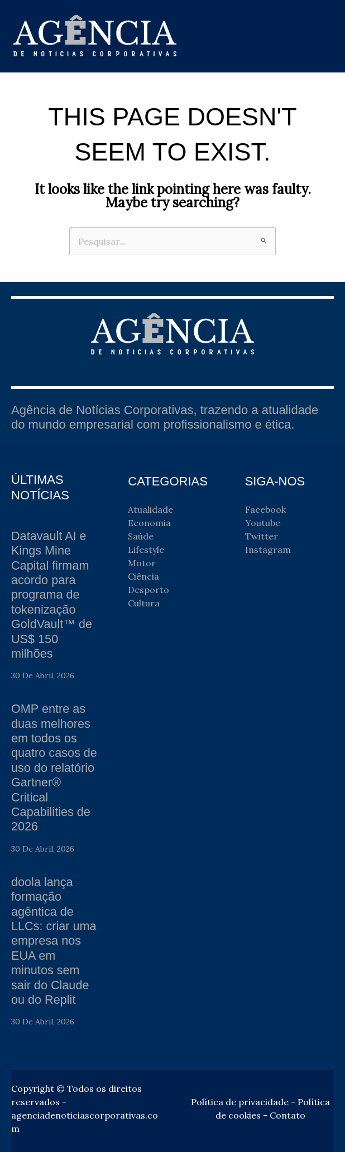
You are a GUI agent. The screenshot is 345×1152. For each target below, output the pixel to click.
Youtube (262, 522)
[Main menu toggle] (321, 36)
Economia (149, 522)
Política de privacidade (240, 1101)
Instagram (268, 549)
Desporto (148, 589)
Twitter (261, 536)
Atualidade (150, 509)
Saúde (141, 536)
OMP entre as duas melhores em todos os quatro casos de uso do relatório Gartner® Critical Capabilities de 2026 (55, 767)
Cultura (144, 603)
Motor (142, 562)
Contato (287, 1115)
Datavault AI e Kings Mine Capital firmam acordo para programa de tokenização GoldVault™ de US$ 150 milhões (52, 594)
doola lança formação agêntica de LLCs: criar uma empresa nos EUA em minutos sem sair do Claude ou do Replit (54, 941)
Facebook (265, 509)
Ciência (143, 576)
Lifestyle (146, 549)
